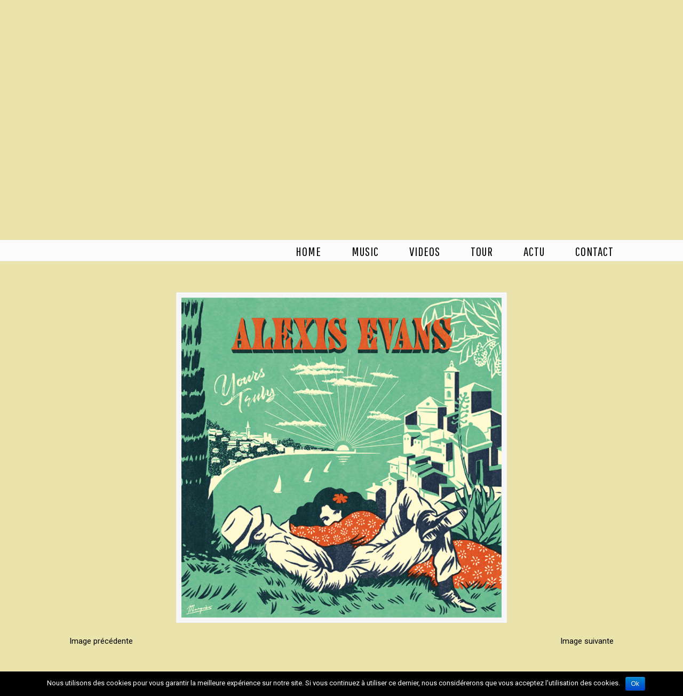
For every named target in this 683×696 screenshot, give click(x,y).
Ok (635, 683)
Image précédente (101, 641)
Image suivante (587, 641)
